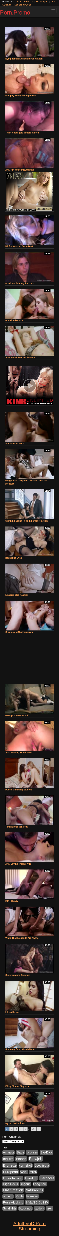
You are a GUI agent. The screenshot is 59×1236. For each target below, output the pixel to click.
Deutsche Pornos (22, 4)
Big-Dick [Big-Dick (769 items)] (46, 1152)
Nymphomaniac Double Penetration (23, 58)
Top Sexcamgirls (40, 1)
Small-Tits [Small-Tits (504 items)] (9, 1208)
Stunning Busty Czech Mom (19, 1049)
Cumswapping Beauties (17, 975)
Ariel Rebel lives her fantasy (20, 357)
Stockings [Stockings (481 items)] (25, 1208)
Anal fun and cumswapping (19, 170)
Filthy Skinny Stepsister (17, 1086)
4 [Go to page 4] (20, 1129)
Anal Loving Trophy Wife (18, 864)
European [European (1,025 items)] (10, 1172)
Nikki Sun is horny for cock (19, 283)
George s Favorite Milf (16, 715)
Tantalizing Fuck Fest (16, 826)
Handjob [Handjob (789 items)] (31, 1178)
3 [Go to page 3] (16, 1129)
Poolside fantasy (14, 320)
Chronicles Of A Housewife (19, 632)
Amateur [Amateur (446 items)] (8, 1152)
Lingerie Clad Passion (16, 595)
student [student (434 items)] (39, 1208)
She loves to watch (15, 443)
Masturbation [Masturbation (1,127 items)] (13, 1190)
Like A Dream (12, 1012)
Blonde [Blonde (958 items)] (21, 1159)
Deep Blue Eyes (13, 558)
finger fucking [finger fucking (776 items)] (12, 1178)
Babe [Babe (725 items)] (20, 1152)
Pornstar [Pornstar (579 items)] (32, 1196)
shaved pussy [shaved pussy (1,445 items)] (37, 1202)
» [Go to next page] (38, 1129)
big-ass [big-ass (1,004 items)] (32, 1152)
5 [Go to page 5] (25, 1129)
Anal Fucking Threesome (18, 752)
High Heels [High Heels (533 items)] (10, 1184)
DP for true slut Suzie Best (19, 246)
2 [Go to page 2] (11, 1129)
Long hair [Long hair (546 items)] (39, 1184)
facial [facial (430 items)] (23, 1172)
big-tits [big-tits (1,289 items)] (8, 1159)
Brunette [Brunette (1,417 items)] (10, 1165)
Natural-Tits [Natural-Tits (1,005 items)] (34, 1190)
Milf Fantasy (11, 901)
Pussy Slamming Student (18, 789)
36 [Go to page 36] (33, 1129)
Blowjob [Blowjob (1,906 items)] (35, 1159)
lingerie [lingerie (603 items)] (26, 1184)
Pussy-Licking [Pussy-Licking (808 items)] (13, 1202)
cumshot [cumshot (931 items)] (25, 1165)
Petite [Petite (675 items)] (20, 1196)
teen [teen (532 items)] (50, 1208)
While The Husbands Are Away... (22, 938)
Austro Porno (22, 1)
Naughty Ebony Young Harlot (20, 95)
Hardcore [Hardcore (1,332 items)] (47, 1178)
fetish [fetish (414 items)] (33, 1172)
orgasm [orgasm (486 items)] (8, 1196)
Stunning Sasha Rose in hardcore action (26, 521)
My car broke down (15, 1123)
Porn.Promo (15, 12)
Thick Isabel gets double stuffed (22, 132)
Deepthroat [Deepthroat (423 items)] (41, 1165)
